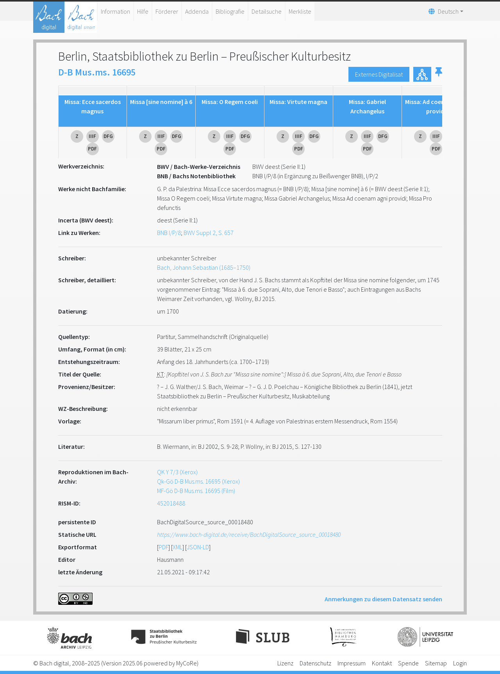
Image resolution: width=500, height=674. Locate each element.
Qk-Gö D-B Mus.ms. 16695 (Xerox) (198, 481)
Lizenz (285, 663)
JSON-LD (198, 547)
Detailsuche (267, 11)
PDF (163, 547)
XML (177, 547)
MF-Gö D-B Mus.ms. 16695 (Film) (196, 491)
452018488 (171, 503)
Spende (408, 663)
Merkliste (300, 11)
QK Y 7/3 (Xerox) (177, 472)
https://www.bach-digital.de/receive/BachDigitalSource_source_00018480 (249, 534)
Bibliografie (230, 11)
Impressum (352, 663)
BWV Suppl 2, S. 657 (209, 233)
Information (115, 11)
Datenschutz (315, 663)
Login (460, 663)
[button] (438, 74)
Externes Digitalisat (379, 74)
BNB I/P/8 (169, 233)
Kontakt (382, 663)
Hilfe (142, 11)
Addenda (197, 11)
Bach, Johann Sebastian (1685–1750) (203, 267)
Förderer (166, 11)
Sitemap (436, 663)
